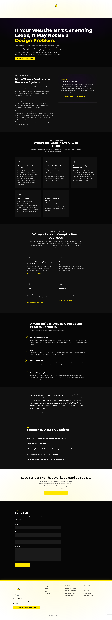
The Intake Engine (69, 593)
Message (18, 546)
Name (17, 524)
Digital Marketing (70, 590)
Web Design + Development (68, 596)
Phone (17, 539)
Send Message (22, 565)
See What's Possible (25, 58)
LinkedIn (16, 603)
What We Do (62, 15)
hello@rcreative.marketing (21, 601)
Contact (53, 15)
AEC (84, 588)
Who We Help (74, 15)
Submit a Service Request (26, 607)
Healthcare (87, 593)
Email (17, 531)
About (41, 15)
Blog (46, 15)
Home (35, 15)
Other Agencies (88, 595)
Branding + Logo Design (71, 588)
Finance (86, 590)
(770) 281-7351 (17, 598)
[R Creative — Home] (56, 7)
